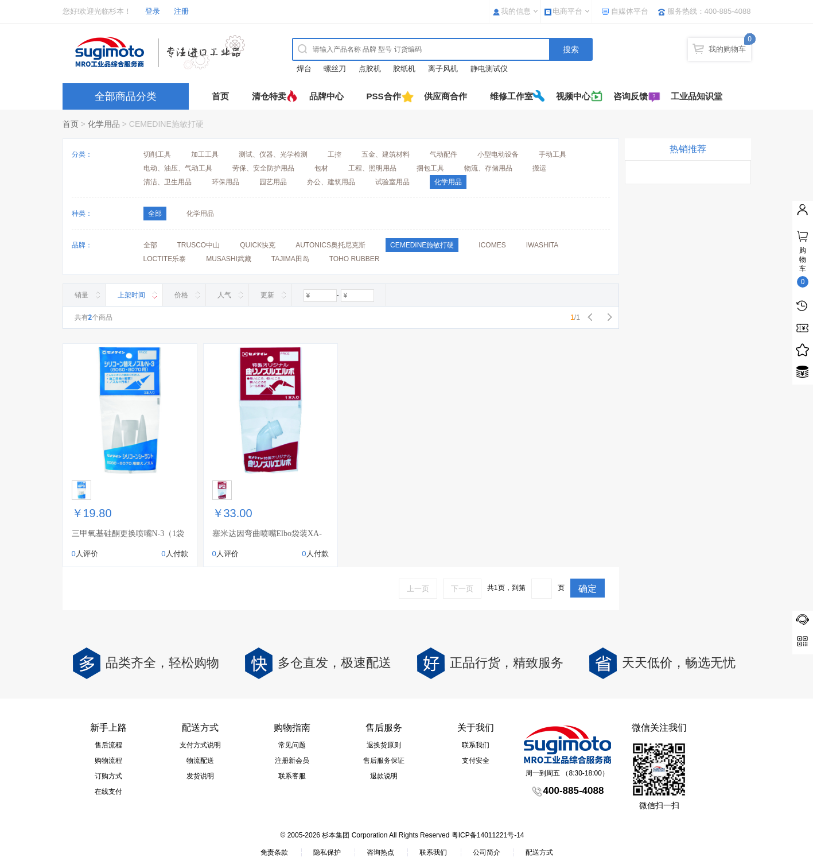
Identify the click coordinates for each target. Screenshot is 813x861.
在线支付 (108, 792)
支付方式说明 (200, 745)
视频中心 (573, 96)
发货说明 (200, 776)
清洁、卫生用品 (167, 182)
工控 (334, 154)
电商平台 (567, 11)
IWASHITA (542, 245)
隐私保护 (327, 852)
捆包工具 (430, 168)
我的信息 (516, 11)
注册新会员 (292, 761)
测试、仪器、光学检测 (273, 154)
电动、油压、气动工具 (177, 168)
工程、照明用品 (372, 168)
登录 (152, 11)
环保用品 (225, 182)
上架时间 (131, 295)
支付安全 (475, 761)
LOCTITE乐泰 (164, 259)
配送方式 (539, 852)
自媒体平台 (629, 11)
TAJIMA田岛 (290, 259)
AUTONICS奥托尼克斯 (330, 245)
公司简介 (486, 852)
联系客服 (292, 776)
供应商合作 (445, 96)
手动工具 (552, 154)
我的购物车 (727, 49)
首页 (220, 96)
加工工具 (205, 154)
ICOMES (492, 245)
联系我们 (475, 745)
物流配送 (200, 761)
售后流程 (108, 745)
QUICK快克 (257, 245)
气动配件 (443, 154)
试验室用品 (392, 182)
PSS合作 (384, 96)
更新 (267, 295)
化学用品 (104, 124)
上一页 (418, 588)
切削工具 (157, 154)
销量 (81, 295)
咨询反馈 (630, 96)
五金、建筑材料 (385, 154)
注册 (181, 11)
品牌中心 (326, 96)
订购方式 (108, 776)
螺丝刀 (335, 68)
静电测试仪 (489, 68)
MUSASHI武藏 (228, 259)
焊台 (304, 68)
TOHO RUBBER (354, 259)
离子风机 (443, 68)
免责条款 (274, 852)
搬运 (539, 168)
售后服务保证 (383, 761)
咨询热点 (380, 852)
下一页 (462, 588)
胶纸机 (404, 68)
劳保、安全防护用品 (263, 168)
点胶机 (370, 68)
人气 (224, 295)
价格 (181, 295)
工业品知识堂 (696, 96)
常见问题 (292, 745)
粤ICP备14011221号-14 (488, 835)
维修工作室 (511, 96)
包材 (321, 168)
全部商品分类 (126, 96)
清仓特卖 (269, 96)
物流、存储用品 (488, 168)
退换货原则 (384, 745)
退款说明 (384, 776)
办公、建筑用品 (331, 182)
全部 (150, 245)
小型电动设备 (498, 154)
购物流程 (108, 761)
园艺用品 (273, 182)
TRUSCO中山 (198, 245)
